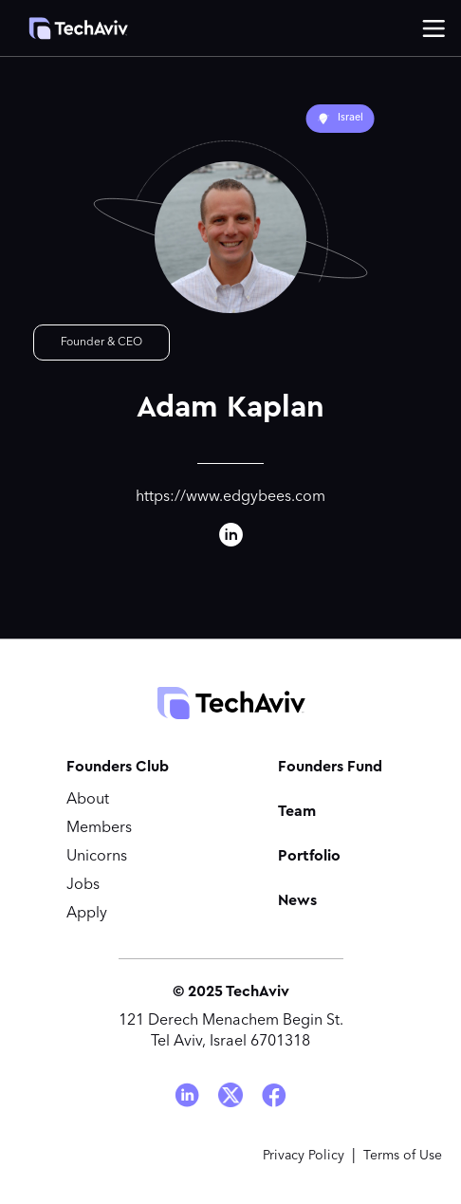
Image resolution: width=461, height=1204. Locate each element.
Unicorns (96, 856)
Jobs (83, 885)
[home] (69, 28)
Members (99, 828)
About (87, 799)
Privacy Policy (303, 1155)
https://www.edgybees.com (230, 497)
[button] (433, 28)
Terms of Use (402, 1155)
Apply (86, 913)
